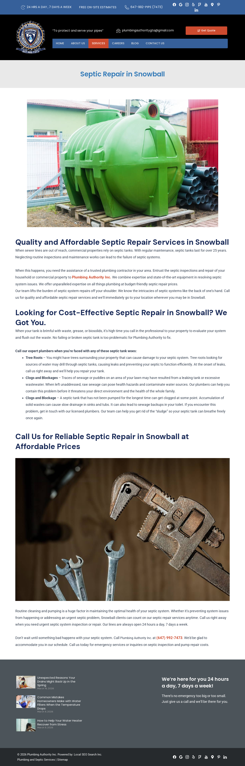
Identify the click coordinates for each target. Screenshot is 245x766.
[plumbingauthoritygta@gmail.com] (118, 31)
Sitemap (62, 759)
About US (79, 43)
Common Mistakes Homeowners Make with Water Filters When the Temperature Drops (59, 702)
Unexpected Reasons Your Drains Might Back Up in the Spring (56, 681)
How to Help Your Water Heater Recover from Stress (59, 722)
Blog (139, 43)
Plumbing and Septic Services (36, 759)
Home (60, 43)
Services (100, 43)
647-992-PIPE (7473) (147, 7)
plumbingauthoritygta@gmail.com (148, 30)
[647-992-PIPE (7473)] (127, 7)
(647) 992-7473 (169, 638)
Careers (121, 43)
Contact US (159, 43)
